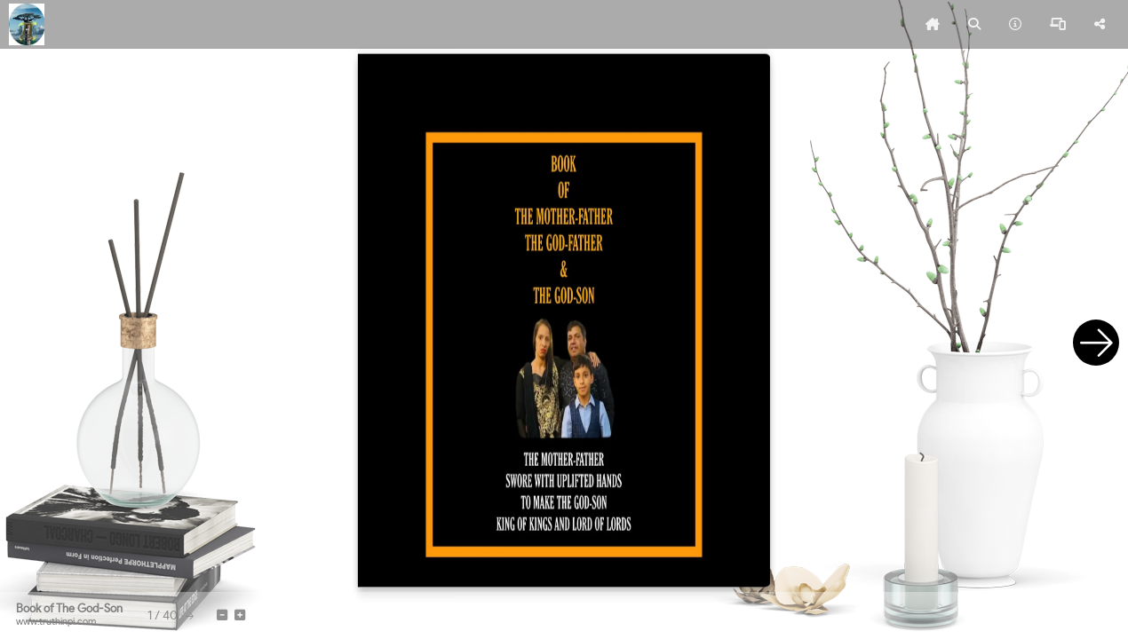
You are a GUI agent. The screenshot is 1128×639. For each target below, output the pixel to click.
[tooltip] (932, 25)
